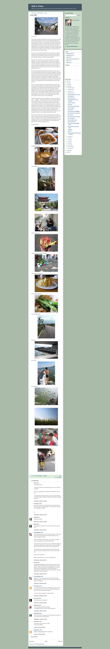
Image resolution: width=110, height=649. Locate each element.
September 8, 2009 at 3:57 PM (40, 560)
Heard (68, 57)
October (69, 91)
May (69, 141)
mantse (35, 517)
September (70, 93)
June (69, 139)
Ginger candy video (72, 121)
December (70, 87)
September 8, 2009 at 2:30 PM (40, 529)
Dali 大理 (69, 131)
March (69, 145)
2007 (68, 152)
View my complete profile (71, 46)
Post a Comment (34, 636)
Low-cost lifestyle (71, 107)
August (69, 136)
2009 (68, 86)
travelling (59, 477)
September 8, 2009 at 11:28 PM (40, 595)
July (69, 138)
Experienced (69, 53)
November (70, 89)
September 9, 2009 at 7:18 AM (40, 610)
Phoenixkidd (36, 613)
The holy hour (70, 114)
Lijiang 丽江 (70, 129)
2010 (68, 84)
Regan (35, 524)
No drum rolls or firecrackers (73, 106)
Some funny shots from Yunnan (74, 116)
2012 (68, 81)
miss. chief (36, 598)
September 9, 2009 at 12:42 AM (40, 602)
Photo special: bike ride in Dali (74, 94)
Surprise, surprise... (72, 102)
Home (46, 641)
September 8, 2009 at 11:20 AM (40, 500)
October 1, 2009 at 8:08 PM (39, 627)
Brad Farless (36, 585)
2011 (68, 82)
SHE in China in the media (72, 58)
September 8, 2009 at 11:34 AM (40, 514)
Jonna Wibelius (37, 532)
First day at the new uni (72, 119)
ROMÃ (35, 631)
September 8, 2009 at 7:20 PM (40, 573)
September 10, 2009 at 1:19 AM (40, 619)
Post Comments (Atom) (39, 644)
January (69, 148)
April (69, 143)
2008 (68, 150)
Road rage (70, 104)
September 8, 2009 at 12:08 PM (40, 521)
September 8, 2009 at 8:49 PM (40, 583)
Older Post (60, 641)
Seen (68, 60)
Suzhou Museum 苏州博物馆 (73, 111)
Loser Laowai (70, 109)
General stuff (69, 55)
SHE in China (37, 6)
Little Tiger (36, 605)
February (70, 146)
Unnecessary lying (71, 97)
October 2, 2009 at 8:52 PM (39, 634)
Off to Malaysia (71, 96)
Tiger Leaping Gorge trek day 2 (74, 113)
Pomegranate (41, 631)
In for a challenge (71, 118)
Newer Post (31, 641)
